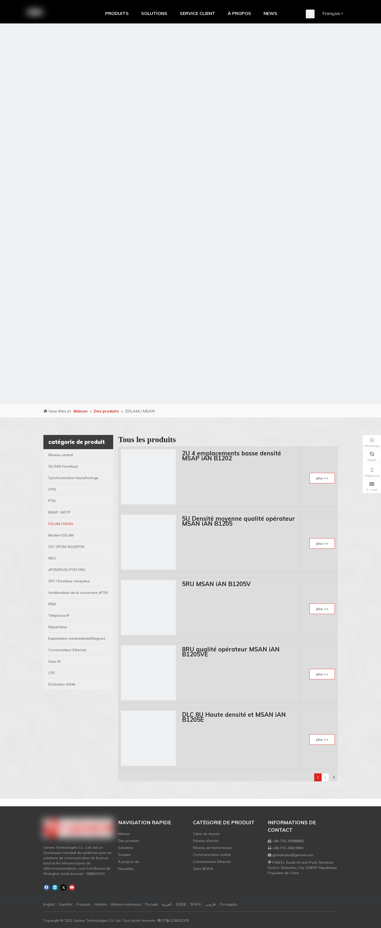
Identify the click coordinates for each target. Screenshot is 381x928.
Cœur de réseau (206, 833)
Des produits (128, 840)
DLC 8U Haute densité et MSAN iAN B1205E (234, 717)
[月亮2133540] (190, 214)
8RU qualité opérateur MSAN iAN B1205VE (231, 652)
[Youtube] (72, 887)
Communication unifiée (212, 854)
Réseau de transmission (212, 847)
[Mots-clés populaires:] (310, 13)
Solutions (125, 847)
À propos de (128, 861)
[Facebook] (46, 887)
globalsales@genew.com (292, 855)
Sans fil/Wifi (203, 868)
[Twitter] (63, 887)
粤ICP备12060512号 (173, 920)
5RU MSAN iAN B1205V (216, 583)
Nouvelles (126, 868)
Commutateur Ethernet (212, 861)
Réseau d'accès (206, 840)
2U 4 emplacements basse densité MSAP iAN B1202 (231, 456)
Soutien (124, 854)
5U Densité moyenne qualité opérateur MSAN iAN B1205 (238, 521)
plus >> (322, 478)
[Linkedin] (55, 887)
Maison (124, 833)
